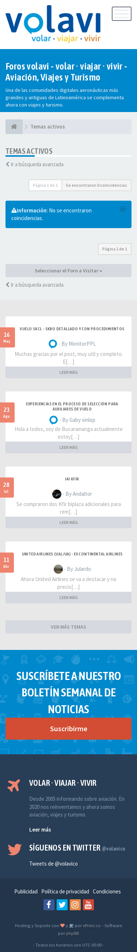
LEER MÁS (69, 372)
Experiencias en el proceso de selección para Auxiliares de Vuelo (72, 406)
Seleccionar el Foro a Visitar (68, 270)
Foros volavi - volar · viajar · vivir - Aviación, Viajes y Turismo (66, 72)
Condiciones (107, 891)
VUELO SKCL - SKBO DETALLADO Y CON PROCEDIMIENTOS (72, 328)
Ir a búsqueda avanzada (37, 164)
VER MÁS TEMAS (68, 627)
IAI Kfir (72, 478)
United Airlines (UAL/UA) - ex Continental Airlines (72, 554)
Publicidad (26, 891)
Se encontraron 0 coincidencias (96, 185)
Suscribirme (68, 728)
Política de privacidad (65, 891)
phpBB (72, 933)
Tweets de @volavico (53, 863)
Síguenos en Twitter (77, 847)
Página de (45, 185)
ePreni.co (91, 925)
